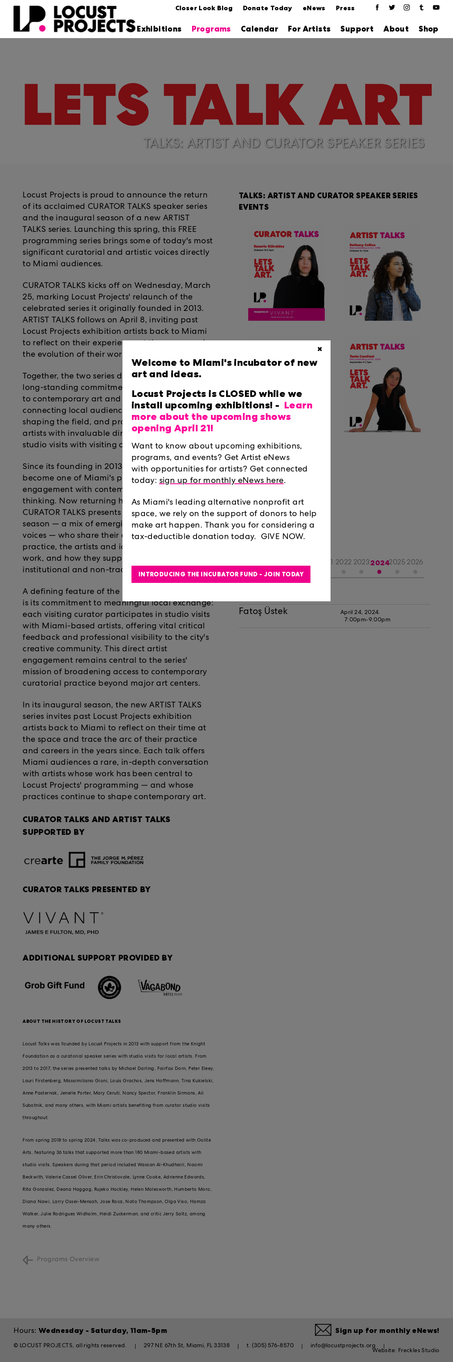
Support (357, 29)
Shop (429, 29)
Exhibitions (159, 29)
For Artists (309, 29)
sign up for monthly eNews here (221, 481)
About (396, 29)
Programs (211, 29)
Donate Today (267, 8)
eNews (314, 8)
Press (345, 8)
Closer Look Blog (204, 8)
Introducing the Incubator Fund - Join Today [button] (221, 574)
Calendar (259, 29)
